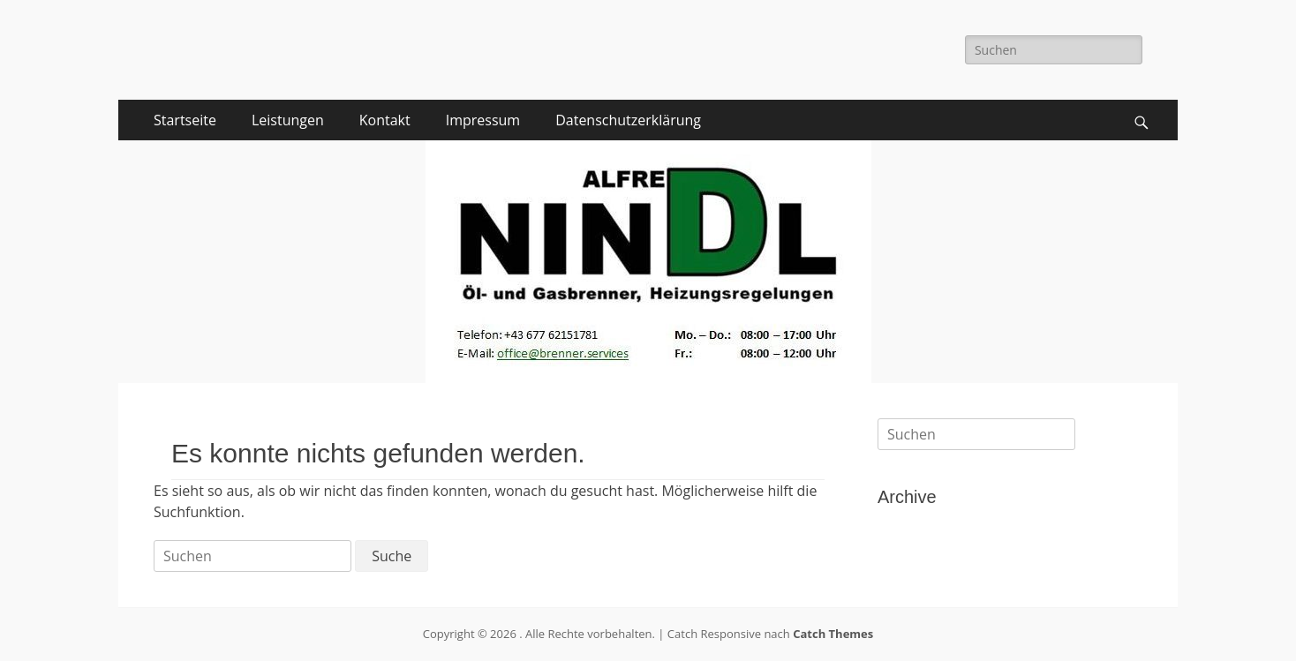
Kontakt (385, 120)
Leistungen (288, 120)
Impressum (483, 120)
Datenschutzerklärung (628, 120)
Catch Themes (833, 634)
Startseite (185, 120)
